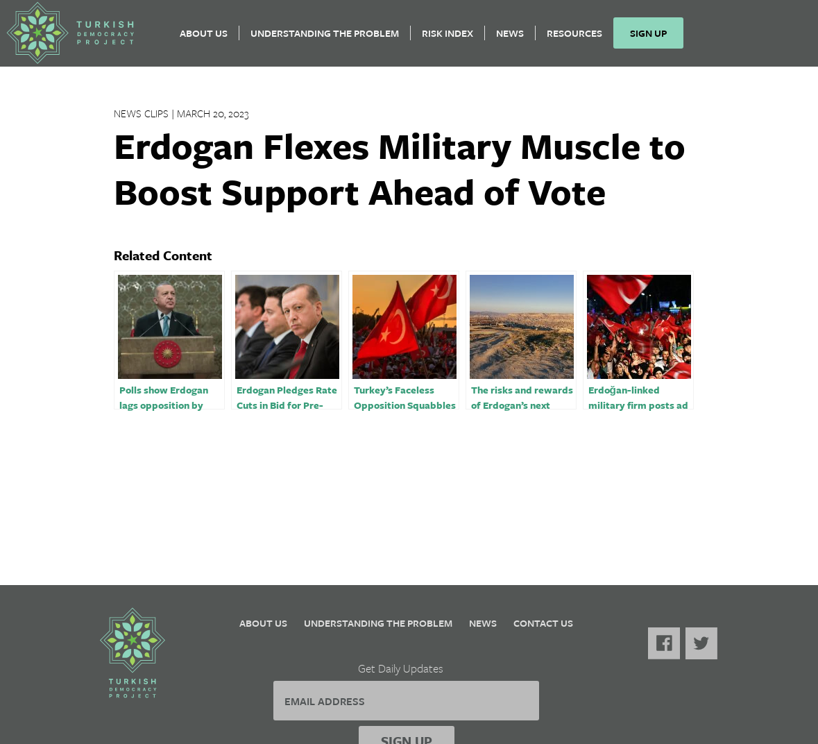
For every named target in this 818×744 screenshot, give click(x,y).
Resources (579, 38)
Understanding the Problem (329, 38)
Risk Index (452, 38)
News (515, 38)
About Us (208, 38)
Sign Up (653, 38)
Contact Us (543, 623)
